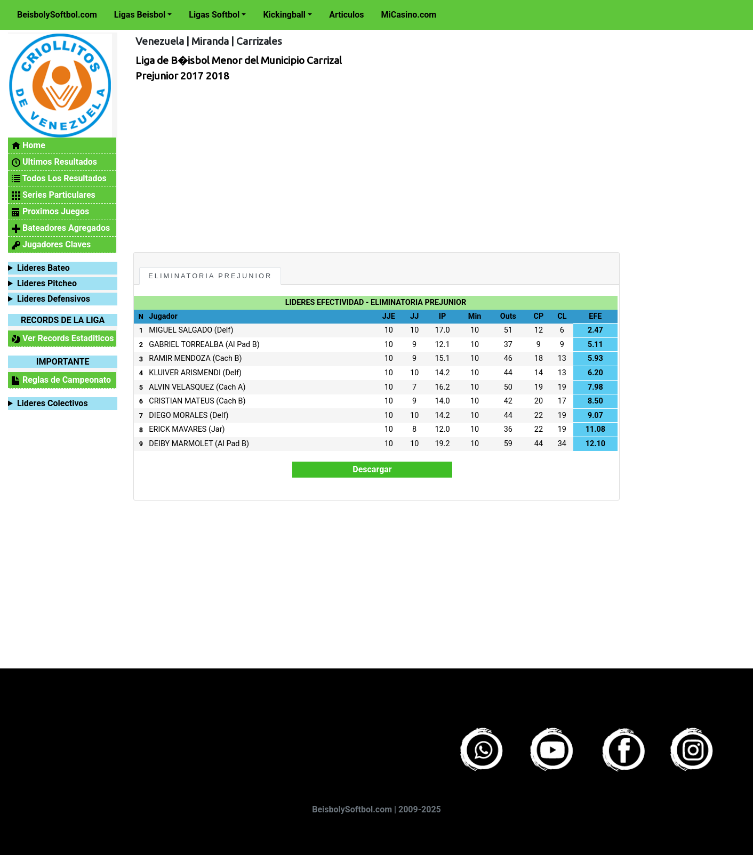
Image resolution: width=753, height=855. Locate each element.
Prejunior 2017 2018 (182, 76)
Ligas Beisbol (139, 15)
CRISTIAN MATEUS (181, 401)
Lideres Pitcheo (47, 283)
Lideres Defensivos (53, 299)
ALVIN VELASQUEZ (181, 387)
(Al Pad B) (243, 344)
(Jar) (217, 429)
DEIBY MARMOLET (181, 443)
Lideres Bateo (43, 268)
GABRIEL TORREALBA (186, 344)
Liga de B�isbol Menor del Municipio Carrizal (238, 60)
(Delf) (224, 330)
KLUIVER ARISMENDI (185, 372)
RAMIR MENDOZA (179, 358)
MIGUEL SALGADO (180, 330)
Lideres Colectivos (52, 403)
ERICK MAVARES (177, 429)
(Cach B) (227, 358)
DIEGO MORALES (178, 415)
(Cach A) (231, 387)
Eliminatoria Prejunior (210, 276)
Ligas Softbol (214, 15)
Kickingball (284, 15)
